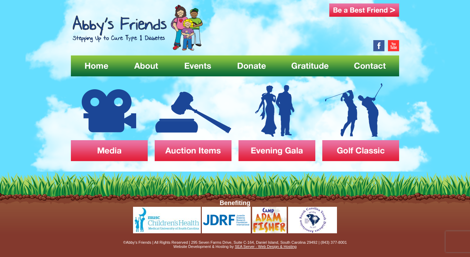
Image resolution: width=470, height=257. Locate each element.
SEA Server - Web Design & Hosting (265, 246)
